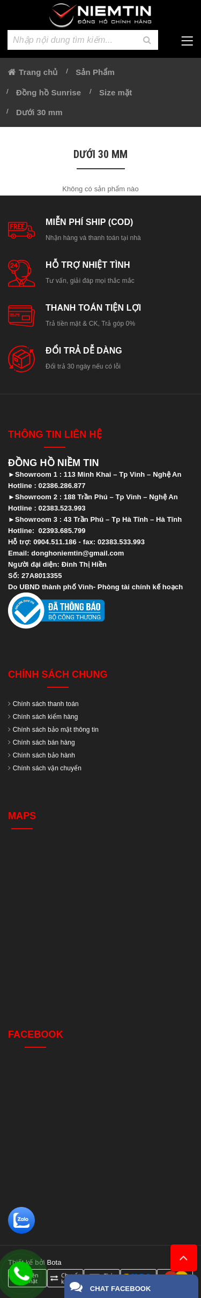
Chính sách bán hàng (44, 742)
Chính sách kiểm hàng (45, 717)
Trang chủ (38, 72)
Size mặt (115, 92)
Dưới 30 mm (39, 112)
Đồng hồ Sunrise (48, 92)
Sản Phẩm (95, 72)
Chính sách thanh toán (46, 704)
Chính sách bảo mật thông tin (56, 729)
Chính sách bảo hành (44, 755)
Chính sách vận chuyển (47, 768)
